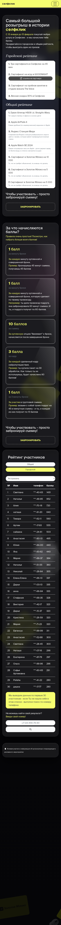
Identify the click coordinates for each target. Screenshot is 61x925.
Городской (30, 469)
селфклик (8, 3)
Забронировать (30, 207)
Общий (30, 464)
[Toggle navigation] (55, 3)
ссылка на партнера (30, 78)
